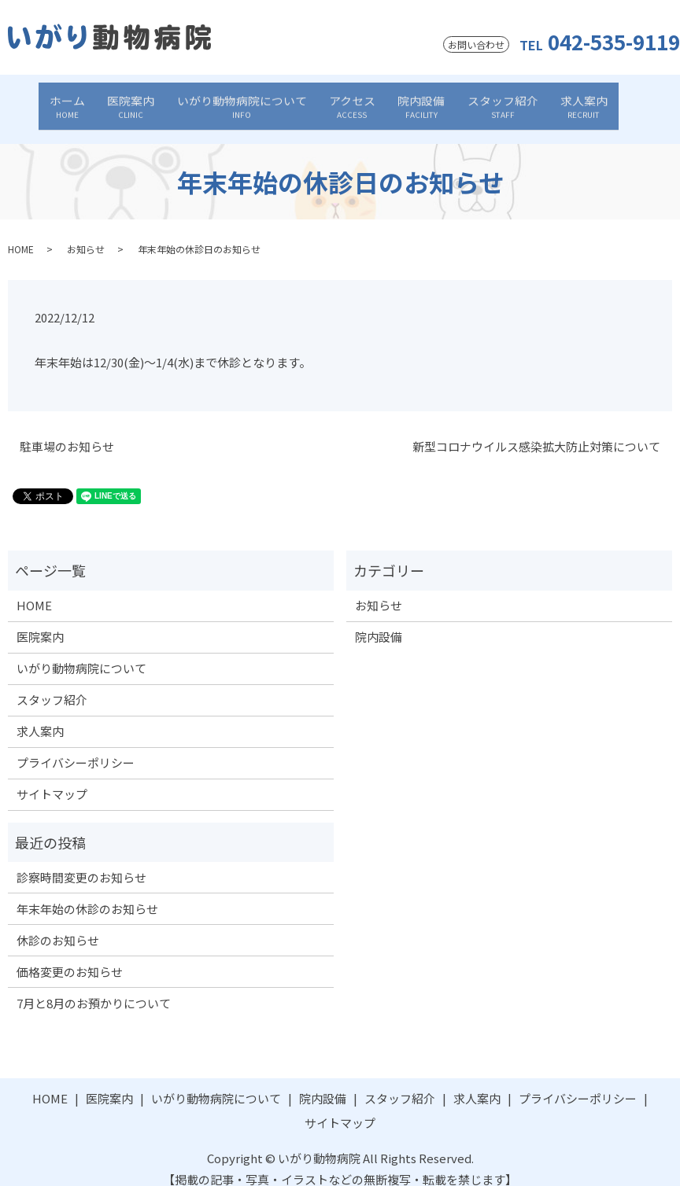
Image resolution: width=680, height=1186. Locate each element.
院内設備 (410, 101)
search (603, 102)
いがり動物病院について (252, 101)
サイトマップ (52, 778)
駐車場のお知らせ (67, 430)
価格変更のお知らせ (70, 956)
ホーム (98, 101)
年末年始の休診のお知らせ (87, 893)
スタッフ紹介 (481, 101)
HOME (21, 233)
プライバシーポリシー (76, 746)
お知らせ (86, 233)
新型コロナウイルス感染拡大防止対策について (536, 430)
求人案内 (552, 101)
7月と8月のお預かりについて (94, 987)
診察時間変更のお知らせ (81, 861)
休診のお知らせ (58, 924)
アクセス (352, 101)
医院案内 (152, 101)
